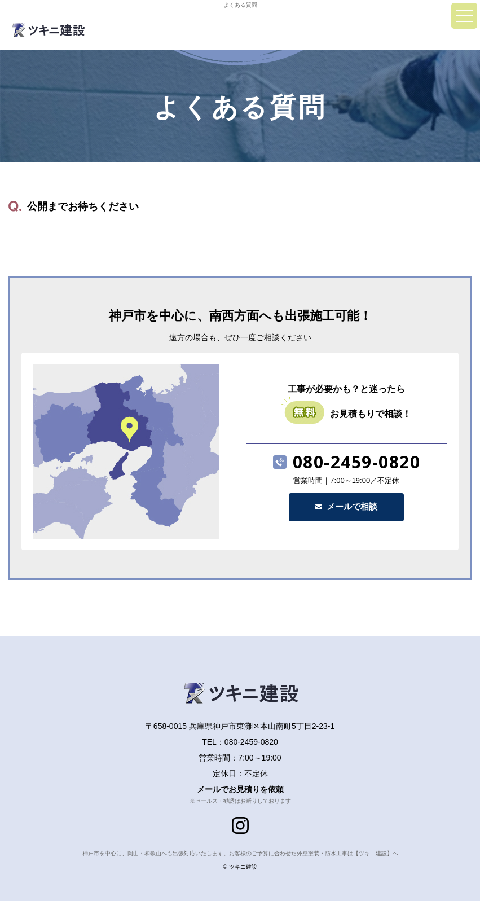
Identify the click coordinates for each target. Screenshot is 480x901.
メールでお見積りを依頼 (240, 789)
